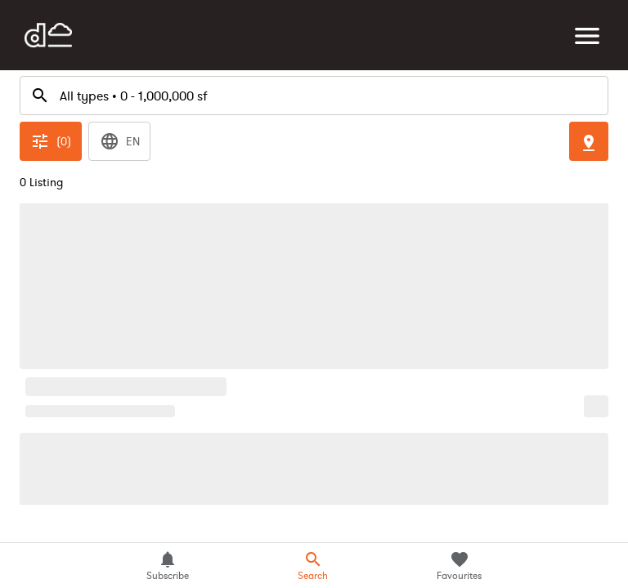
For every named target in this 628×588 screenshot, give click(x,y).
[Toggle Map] (588, 71)
